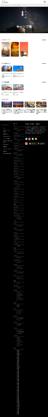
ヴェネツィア (19, 341)
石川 (17, 393)
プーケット (19, 312)
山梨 (17, 406)
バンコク (18, 313)
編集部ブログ (5, 134)
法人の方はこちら (6, 136)
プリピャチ (19, 150)
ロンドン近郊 (19, 318)
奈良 (17, 394)
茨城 (17, 397)
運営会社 (5, 151)
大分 (17, 382)
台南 (17, 305)
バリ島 (18, 178)
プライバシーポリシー (7, 148)
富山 (17, 364)
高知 (17, 357)
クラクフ (18, 130)
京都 (17, 408)
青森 (17, 375)
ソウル (18, 283)
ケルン (18, 277)
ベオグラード (19, 155)
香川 (17, 378)
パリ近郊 (18, 324)
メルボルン (19, 218)
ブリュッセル (19, 268)
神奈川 (18, 402)
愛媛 (17, 383)
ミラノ (18, 343)
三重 (17, 409)
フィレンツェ (19, 344)
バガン (18, 185)
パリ (17, 325)
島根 (17, 412)
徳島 (17, 350)
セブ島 (18, 245)
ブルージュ (19, 266)
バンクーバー (19, 230)
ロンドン (18, 319)
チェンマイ (19, 311)
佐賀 (17, 351)
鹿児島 (18, 354)
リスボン (18, 287)
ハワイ (18, 296)
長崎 (17, 411)
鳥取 (17, 353)
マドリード (19, 330)
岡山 (17, 389)
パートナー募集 (6, 138)
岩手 (17, 373)
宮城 (17, 376)
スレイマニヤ (19, 226)
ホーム (3, 5)
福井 (17, 362)
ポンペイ (18, 339)
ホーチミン (19, 257)
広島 (17, 391)
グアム (18, 292)
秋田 (17, 360)
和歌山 (18, 367)
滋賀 (17, 372)
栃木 (17, 387)
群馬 (17, 401)
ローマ (18, 345)
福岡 (17, 379)
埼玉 (17, 369)
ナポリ (18, 337)
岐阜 (17, 368)
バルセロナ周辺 (19, 331)
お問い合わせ (5, 144)
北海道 (18, 405)
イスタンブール (19, 253)
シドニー (18, 262)
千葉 (17, 384)
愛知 (17, 400)
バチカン (18, 340)
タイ (11, 5)
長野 (17, 398)
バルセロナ (19, 333)
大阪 (17, 404)
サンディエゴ (19, 297)
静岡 (17, 390)
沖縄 (17, 380)
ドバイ (18, 140)
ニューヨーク (19, 293)
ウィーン (18, 217)
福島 (17, 361)
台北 (17, 306)
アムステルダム (19, 272)
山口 (17, 356)
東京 (17, 413)
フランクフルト (19, 278)
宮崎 (17, 358)
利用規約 (5, 146)
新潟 (17, 395)
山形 (17, 371)
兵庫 (17, 386)
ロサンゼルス (19, 295)
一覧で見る (44, 63)
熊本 (17, 365)
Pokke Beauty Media (7, 153)
